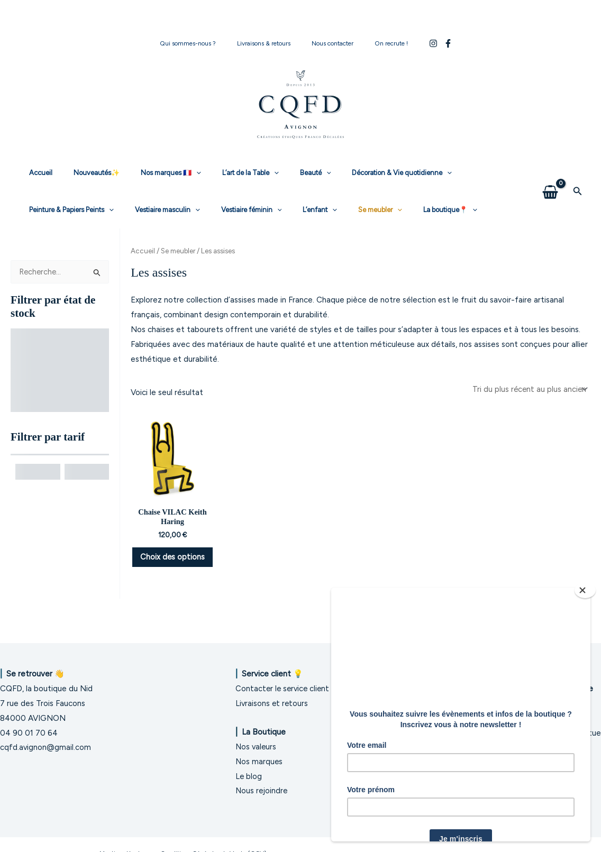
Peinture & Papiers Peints (467, 172)
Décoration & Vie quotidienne (361, 172)
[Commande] (528, 389)
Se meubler (248, 209)
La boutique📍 (311, 209)
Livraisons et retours (272, 703)
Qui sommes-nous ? (200, 43)
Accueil (37, 173)
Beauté (282, 172)
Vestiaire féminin (134, 209)
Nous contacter (328, 43)
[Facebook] (431, 43)
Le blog (248, 776)
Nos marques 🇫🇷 (152, 172)
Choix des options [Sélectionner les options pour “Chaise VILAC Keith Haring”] (172, 565)
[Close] (585, 590)
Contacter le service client (283, 688)
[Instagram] (416, 43)
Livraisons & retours (268, 43)
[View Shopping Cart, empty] (550, 191)
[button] (577, 191)
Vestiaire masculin (57, 209)
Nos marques (259, 761)
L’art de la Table (224, 172)
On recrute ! (378, 43)
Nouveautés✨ (85, 173)
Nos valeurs (256, 747)
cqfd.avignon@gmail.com (46, 747)
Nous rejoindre (262, 790)
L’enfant (196, 209)
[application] (178, 172)
